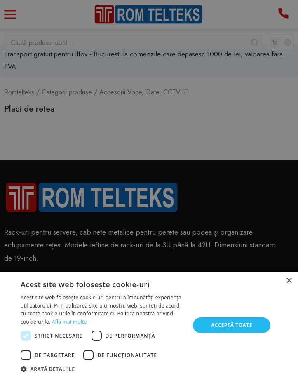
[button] (103, 368)
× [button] (289, 281)
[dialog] (149, 189)
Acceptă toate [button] (231, 325)
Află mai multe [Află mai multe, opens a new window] (69, 321)
